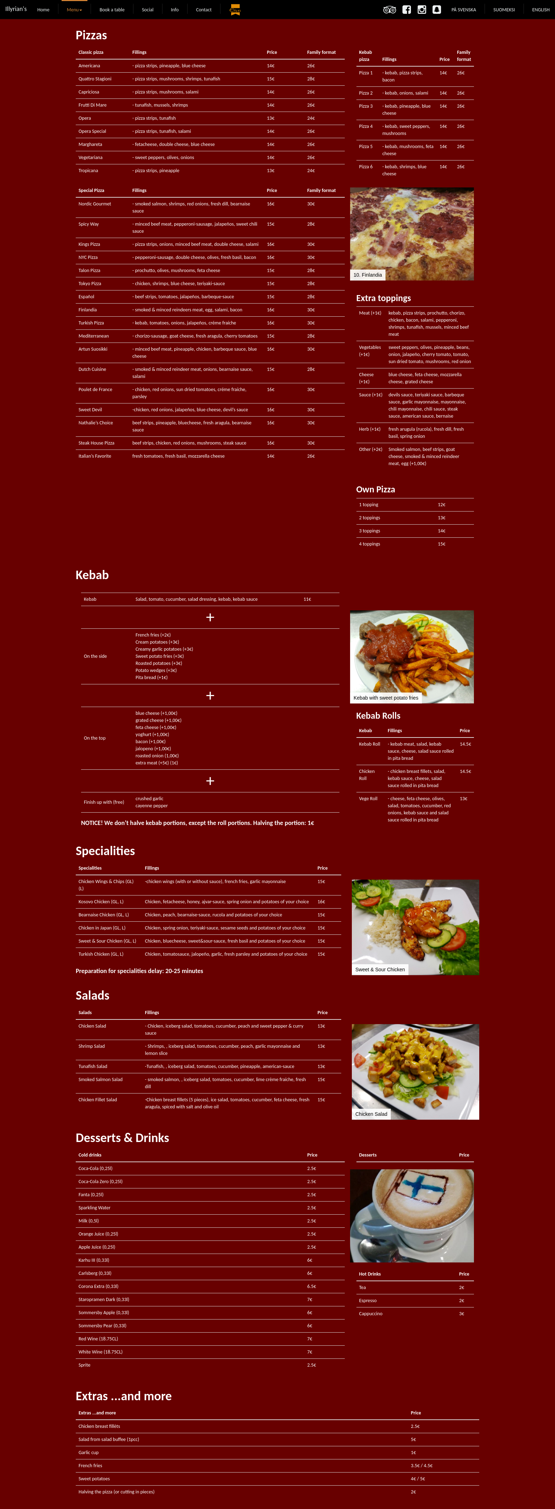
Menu (74, 10)
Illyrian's (16, 9)
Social (148, 10)
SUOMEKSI (504, 9)
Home (43, 10)
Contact (204, 10)
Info (175, 10)
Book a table (112, 10)
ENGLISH (541, 9)
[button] (356, 233)
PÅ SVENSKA (464, 9)
